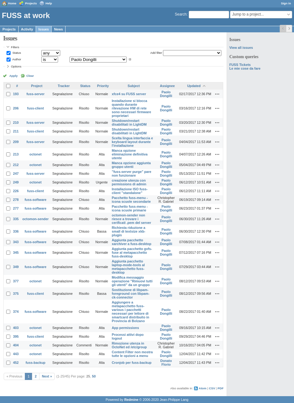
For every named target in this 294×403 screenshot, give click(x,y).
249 (16, 182)
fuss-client (35, 108)
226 (16, 191)
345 (16, 252)
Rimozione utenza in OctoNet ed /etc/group (129, 345)
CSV (212, 388)
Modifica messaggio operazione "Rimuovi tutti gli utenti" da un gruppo (132, 281)
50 (94, 376)
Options (16, 66)
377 (16, 281)
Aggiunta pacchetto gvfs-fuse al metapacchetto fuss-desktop (132, 252)
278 (16, 200)
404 (16, 345)
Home (12, 3)
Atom (202, 388)
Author (16, 59)
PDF (221, 388)
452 (16, 362)
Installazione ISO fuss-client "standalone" (129, 191)
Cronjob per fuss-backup (132, 362)
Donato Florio (166, 362)
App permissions (125, 328)
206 (16, 108)
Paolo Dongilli (166, 94)
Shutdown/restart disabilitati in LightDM (129, 122)
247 (16, 173)
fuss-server (35, 94)
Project (37, 86)
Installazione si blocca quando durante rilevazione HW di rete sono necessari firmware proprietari (131, 108)
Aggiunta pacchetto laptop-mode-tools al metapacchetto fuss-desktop (128, 266)
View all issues (241, 47)
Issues (43, 29)
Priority (103, 86)
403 (16, 328)
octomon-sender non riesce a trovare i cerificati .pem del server (131, 219)
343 (16, 242)
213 (16, 154)
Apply (13, 75)
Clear (30, 75)
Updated (194, 86)
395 (16, 336)
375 (16, 293)
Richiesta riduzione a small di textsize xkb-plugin (128, 231)
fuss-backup (36, 362)
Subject (134, 86)
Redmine (131, 399)
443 (16, 354)
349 (16, 267)
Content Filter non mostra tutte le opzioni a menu (132, 354)
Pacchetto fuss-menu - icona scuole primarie (130, 208)
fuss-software (35, 200)
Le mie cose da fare (244, 68)
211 (16, 131)
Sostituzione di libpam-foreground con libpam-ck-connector (130, 293)
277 (16, 208)
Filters (15, 47)
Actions (217, 93)
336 (16, 231)
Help (49, 3)
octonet (35, 154)
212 (16, 165)
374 (16, 311)
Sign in (286, 3)
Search (181, 14)
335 (16, 219)
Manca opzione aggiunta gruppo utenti (131, 165)
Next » (47, 376)
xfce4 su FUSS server (129, 94)
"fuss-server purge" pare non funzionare (131, 173)
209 (16, 142)
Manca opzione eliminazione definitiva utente (129, 154)
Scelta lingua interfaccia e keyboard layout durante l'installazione (132, 141)
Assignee (167, 86)
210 (16, 122)
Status (16, 52)
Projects (31, 3)
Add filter (156, 52)
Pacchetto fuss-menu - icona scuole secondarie (131, 199)
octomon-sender (35, 219)
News (58, 29)
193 (16, 94)
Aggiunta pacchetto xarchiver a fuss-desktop (131, 242)
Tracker (64, 86)
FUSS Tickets (240, 65)
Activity (27, 29)
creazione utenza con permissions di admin (129, 182)
